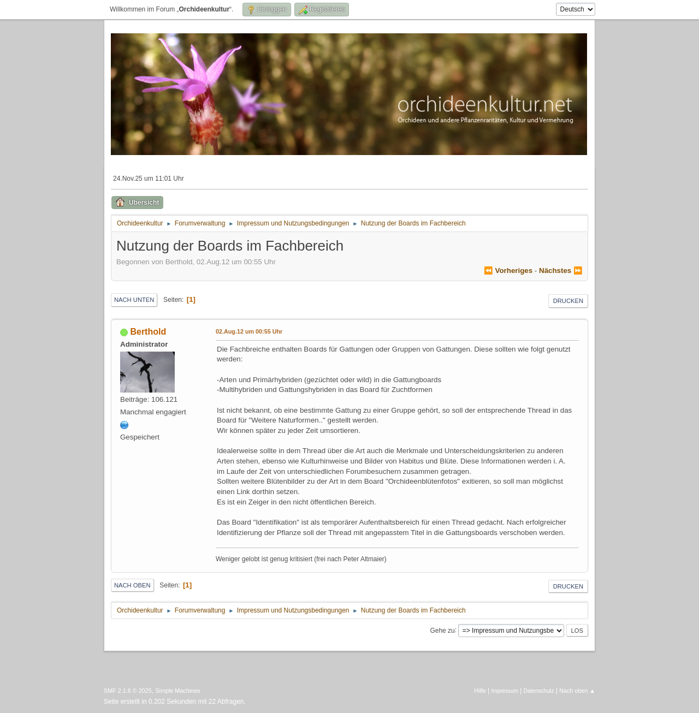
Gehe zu (442, 630)
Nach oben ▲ (577, 690)
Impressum (504, 691)
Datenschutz (539, 691)
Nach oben (132, 585)
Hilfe (480, 690)
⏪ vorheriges (508, 270)
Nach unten (134, 299)
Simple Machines (177, 690)
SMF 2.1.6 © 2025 (128, 690)
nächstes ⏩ (561, 270)
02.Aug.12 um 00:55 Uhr (249, 331)
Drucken (568, 301)
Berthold (148, 331)
